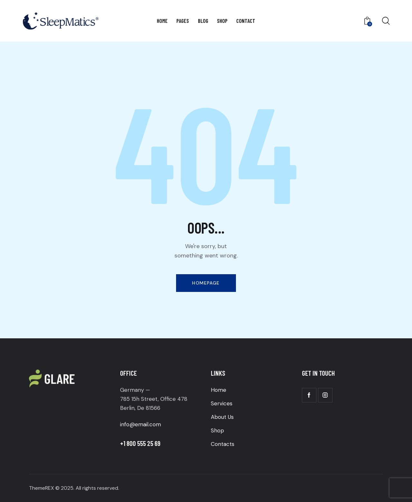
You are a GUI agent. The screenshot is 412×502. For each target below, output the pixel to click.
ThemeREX (41, 488)
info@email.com (140, 424)
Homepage (206, 283)
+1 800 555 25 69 (140, 443)
